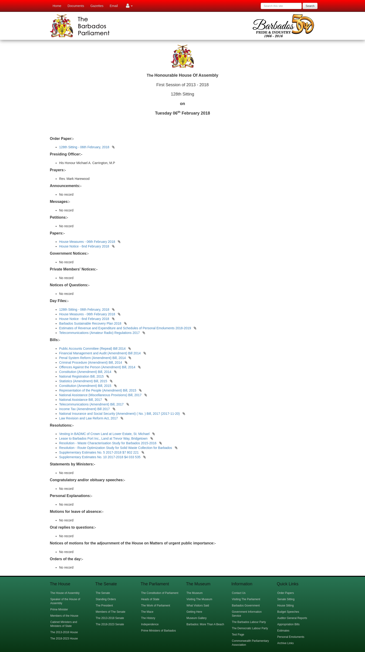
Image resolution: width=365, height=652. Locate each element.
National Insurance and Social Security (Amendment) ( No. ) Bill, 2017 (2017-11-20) (120, 413)
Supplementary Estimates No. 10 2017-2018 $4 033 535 (100, 457)
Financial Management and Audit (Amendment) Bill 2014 (100, 353)
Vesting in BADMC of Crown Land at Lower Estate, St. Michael (104, 434)
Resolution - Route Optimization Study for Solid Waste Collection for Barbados (116, 448)
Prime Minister (59, 609)
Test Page (238, 634)
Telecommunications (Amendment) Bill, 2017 (92, 404)
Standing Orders (106, 599)
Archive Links (285, 643)
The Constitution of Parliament (159, 593)
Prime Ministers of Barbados (158, 630)
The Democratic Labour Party (250, 628)
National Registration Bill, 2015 (82, 376)
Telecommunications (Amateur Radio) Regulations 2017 (99, 333)
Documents (76, 6)
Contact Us (239, 593)
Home (57, 6)
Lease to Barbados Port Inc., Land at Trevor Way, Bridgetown (104, 438)
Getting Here (194, 611)
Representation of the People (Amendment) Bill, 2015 (98, 390)
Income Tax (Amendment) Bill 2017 (85, 409)
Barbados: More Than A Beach (205, 624)
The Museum (194, 593)
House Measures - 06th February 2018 (87, 242)
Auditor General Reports (292, 618)
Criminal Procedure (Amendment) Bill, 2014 (91, 362)
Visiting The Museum (199, 599)
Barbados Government (246, 605)
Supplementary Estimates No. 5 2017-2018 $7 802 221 (99, 452)
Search (310, 6)
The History (148, 618)
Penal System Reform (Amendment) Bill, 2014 (93, 358)
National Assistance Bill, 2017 (81, 400)
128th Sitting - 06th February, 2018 (84, 147)
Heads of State (150, 599)
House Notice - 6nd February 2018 (84, 246)
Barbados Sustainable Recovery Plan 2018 (90, 323)
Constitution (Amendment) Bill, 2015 (85, 386)
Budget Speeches (288, 611)
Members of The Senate (110, 611)
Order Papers (285, 593)
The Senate (103, 593)
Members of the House (64, 615)
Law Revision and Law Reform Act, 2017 (89, 418)
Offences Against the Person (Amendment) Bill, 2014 (97, 367)
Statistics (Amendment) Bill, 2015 (83, 381)
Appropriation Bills (288, 624)
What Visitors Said (197, 605)
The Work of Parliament (155, 605)
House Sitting (285, 605)
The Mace (147, 611)
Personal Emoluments (290, 637)
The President (104, 605)
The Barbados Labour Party (249, 622)
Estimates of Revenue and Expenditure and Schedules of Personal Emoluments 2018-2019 (125, 328)
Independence (150, 624)
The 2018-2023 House (64, 638)
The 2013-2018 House (64, 632)
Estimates (283, 630)
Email (114, 6)
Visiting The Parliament (246, 599)
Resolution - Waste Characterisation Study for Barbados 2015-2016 (108, 443)
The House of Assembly (65, 593)
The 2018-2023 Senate (110, 624)
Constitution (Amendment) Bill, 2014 (85, 372)
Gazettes (96, 6)
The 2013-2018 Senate (110, 618)
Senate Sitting (285, 599)
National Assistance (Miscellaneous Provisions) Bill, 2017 (100, 395)
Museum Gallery (196, 618)
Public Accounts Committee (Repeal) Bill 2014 (92, 348)
